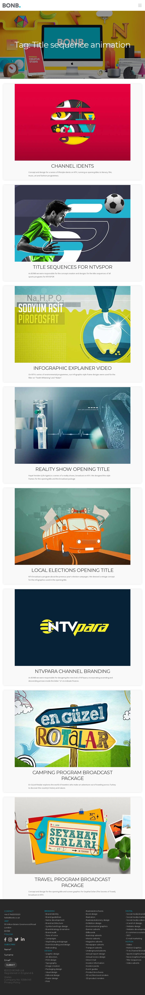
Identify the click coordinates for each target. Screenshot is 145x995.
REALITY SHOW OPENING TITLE (72, 469)
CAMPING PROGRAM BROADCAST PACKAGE (72, 775)
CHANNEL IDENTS (72, 166)
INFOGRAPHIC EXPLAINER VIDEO (72, 368)
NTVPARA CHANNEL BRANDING (72, 671)
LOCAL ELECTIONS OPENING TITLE (72, 570)
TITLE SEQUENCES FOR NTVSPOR (72, 267)
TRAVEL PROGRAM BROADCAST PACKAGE (72, 882)
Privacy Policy (12, 982)
